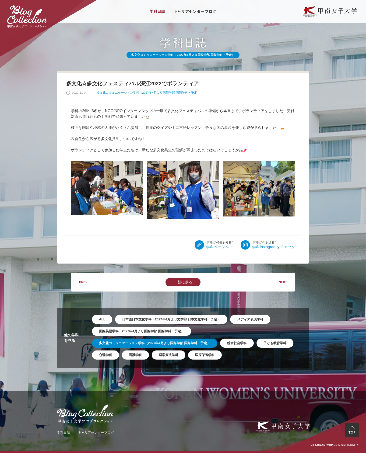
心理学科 (105, 355)
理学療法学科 (168, 355)
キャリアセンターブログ (194, 12)
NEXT (283, 282)
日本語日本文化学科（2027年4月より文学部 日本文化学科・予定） (171, 319)
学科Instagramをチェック (273, 244)
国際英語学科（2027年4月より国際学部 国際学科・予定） (141, 331)
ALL (102, 319)
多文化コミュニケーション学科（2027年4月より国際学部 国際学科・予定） (154, 343)
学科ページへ (219, 244)
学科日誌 (157, 12)
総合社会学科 (237, 343)
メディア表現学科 (250, 319)
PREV (83, 282)
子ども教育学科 (275, 343)
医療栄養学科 (205, 355)
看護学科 (135, 355)
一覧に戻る (183, 282)
